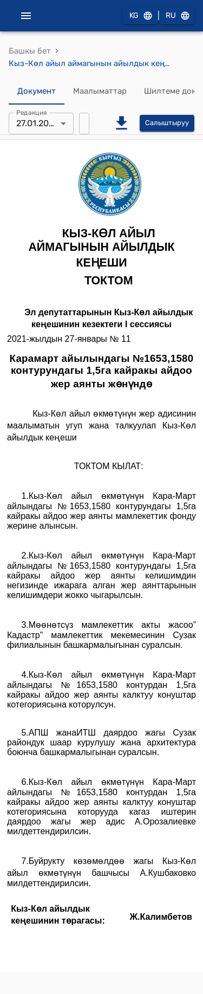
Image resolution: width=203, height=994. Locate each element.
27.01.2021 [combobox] (36, 123)
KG (140, 16)
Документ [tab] (36, 92)
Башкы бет (30, 51)
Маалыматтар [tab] (99, 92)
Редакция (31, 112)
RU (177, 16)
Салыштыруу (167, 123)
